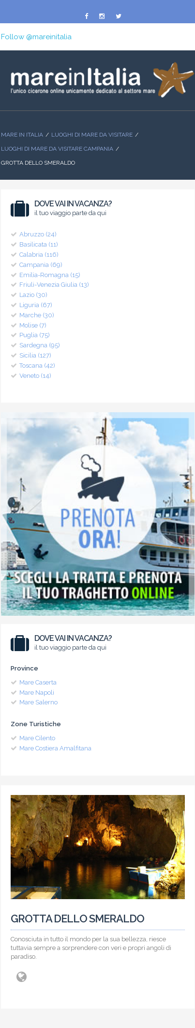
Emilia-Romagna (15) (49, 275)
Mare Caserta (38, 682)
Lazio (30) (33, 294)
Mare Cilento (37, 738)
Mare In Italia (22, 134)
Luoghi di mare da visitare (92, 134)
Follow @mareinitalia (36, 36)
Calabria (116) (39, 254)
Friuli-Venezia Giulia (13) (54, 284)
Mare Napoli (36, 692)
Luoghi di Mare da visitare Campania (57, 148)
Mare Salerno (38, 702)
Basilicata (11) (38, 244)
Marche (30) (36, 315)
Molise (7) (32, 325)
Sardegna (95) (39, 345)
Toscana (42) (37, 365)
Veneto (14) (35, 375)
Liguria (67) (35, 305)
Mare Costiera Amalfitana (55, 748)
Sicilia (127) (35, 355)
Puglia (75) (34, 335)
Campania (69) (40, 264)
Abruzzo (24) (38, 234)
